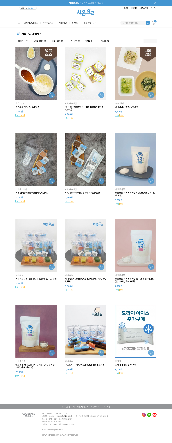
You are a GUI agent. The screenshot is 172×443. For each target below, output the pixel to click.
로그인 (126, 8)
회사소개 (66, 406)
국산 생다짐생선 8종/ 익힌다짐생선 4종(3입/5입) (84, 108)
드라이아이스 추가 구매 (125, 364)
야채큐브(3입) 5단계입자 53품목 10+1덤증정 (36, 278)
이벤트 (75, 22)
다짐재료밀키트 (31, 22)
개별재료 (63, 22)
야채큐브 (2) (23, 41)
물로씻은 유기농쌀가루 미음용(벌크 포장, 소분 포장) (135, 194)
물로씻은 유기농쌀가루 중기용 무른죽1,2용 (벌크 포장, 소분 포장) (134, 280)
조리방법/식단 (90, 22)
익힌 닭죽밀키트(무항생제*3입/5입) (31, 192)
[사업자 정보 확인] (68, 416)
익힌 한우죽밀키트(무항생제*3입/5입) (82, 192)
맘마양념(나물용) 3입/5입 (126, 106)
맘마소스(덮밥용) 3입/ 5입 (27, 106)
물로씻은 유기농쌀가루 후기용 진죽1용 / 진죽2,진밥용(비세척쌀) (35, 366)
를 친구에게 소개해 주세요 (85, 2)
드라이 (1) (105, 41)
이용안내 (106, 406)
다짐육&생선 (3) (39, 41)
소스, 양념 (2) (74, 41)
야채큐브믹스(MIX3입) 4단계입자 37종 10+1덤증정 (85, 280)
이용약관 (95, 406)
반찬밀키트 (48, 22)
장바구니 (154, 8)
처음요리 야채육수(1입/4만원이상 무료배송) (85, 364)
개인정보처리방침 (81, 406)
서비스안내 (144, 8)
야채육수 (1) (90, 41)
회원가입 (134, 8)
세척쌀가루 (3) (58, 41)
